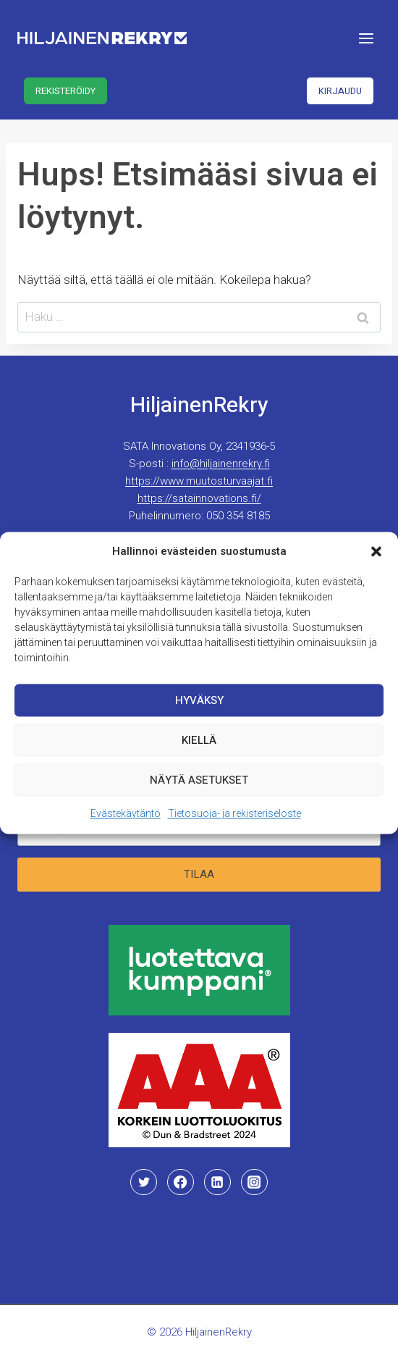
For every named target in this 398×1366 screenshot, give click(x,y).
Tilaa (199, 874)
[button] (376, 555)
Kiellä (199, 743)
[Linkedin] (217, 1182)
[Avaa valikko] (366, 38)
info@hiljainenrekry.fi (221, 463)
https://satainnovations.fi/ (199, 498)
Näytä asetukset (199, 783)
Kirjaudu (340, 91)
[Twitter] (143, 1182)
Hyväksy (199, 703)
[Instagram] (254, 1182)
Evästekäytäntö (125, 817)
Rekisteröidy (65, 91)
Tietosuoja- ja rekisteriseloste (234, 817)
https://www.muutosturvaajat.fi (199, 480)
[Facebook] (180, 1182)
